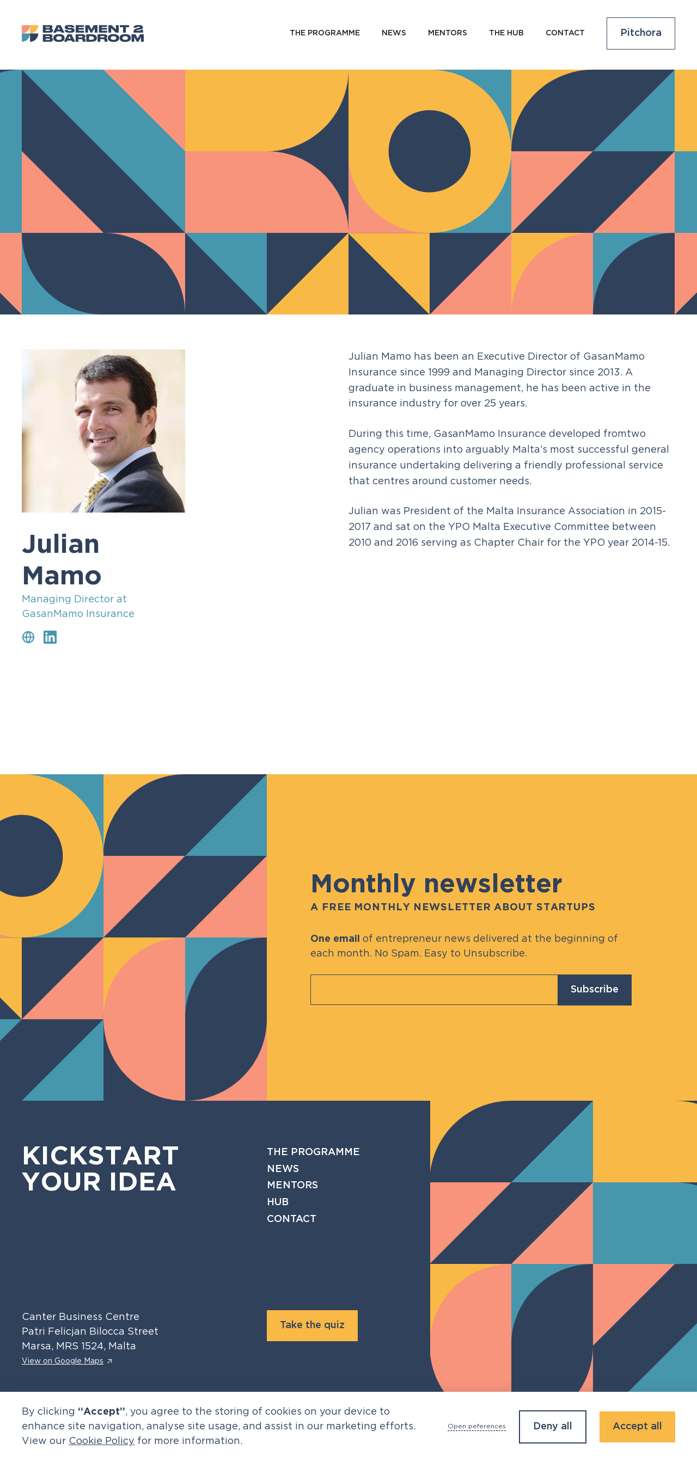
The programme (325, 33)
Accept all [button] (637, 1426)
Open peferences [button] (477, 1426)
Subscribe (595, 989)
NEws (394, 33)
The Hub (506, 33)
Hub (278, 1202)
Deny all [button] (552, 1426)
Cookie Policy (101, 1441)
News (283, 1169)
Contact (565, 33)
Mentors (447, 33)
